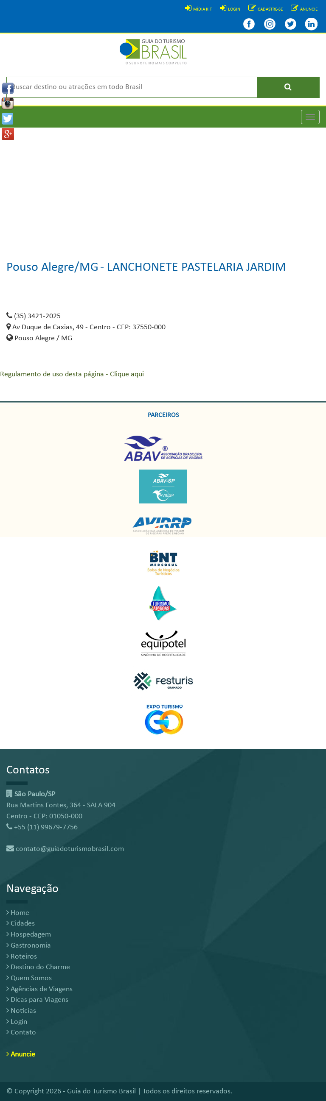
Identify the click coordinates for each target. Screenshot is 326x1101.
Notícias (21, 1011)
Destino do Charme (38, 967)
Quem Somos (29, 978)
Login (16, 1022)
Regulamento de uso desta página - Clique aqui (72, 374)
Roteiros (21, 957)
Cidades (20, 924)
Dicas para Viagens (37, 1000)
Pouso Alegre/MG (52, 267)
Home (17, 913)
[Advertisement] (163, 187)
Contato (21, 1033)
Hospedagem (28, 935)
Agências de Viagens (39, 989)
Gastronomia (28, 946)
